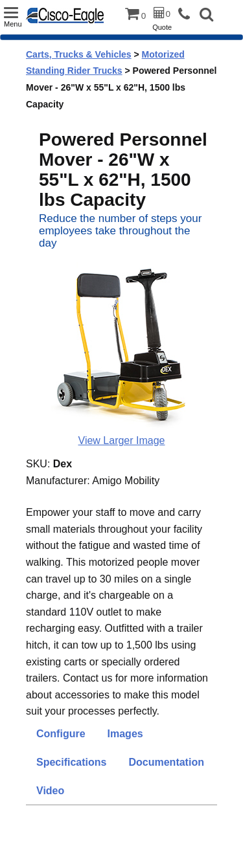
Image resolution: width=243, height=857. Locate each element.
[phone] (187, 14)
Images (125, 733)
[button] (206, 15)
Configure (61, 733)
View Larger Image (121, 440)
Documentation (165, 762)
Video (50, 790)
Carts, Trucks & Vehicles (79, 54)
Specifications (71, 762)
